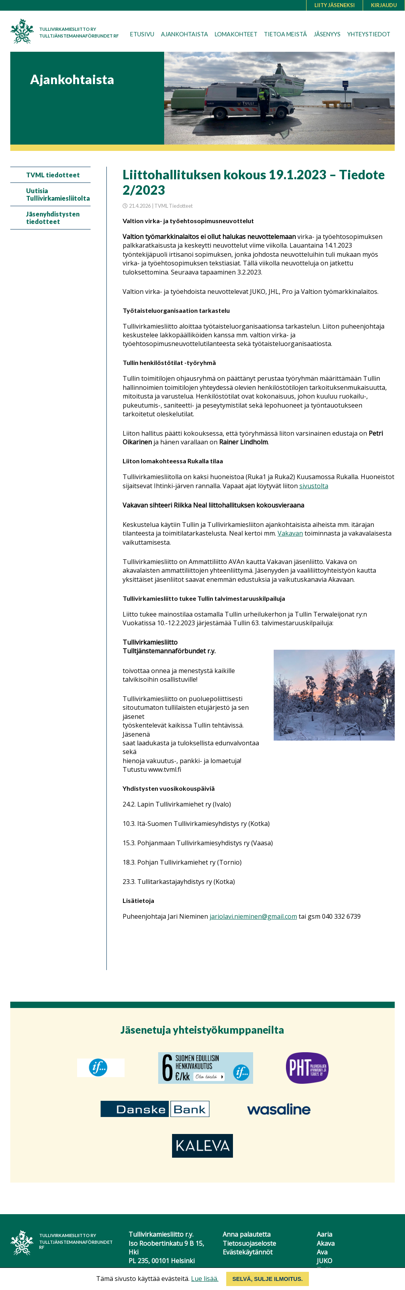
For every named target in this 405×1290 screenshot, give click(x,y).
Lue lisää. (204, 1278)
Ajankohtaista (184, 34)
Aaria (324, 1234)
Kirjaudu (384, 5)
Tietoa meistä (285, 34)
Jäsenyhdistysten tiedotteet (52, 217)
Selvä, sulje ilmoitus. (267, 1279)
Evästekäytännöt (248, 1252)
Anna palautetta (247, 1234)
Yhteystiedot (368, 34)
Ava (322, 1252)
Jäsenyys (327, 34)
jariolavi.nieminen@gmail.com (253, 916)
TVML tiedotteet (53, 175)
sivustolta (313, 485)
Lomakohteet (236, 34)
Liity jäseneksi (334, 5)
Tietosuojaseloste (249, 1243)
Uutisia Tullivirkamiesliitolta (58, 194)
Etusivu (142, 34)
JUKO (324, 1260)
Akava (326, 1243)
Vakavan (290, 533)
